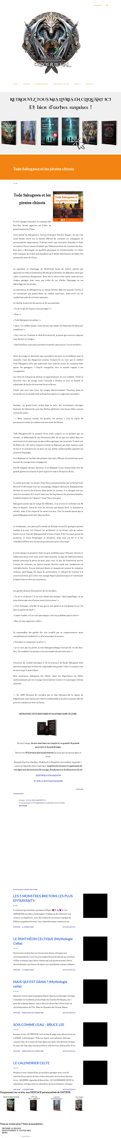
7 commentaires (28, 970)
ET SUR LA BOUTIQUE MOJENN (48, 781)
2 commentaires (28, 927)
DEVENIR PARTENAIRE (41, 84)
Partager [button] (79, 789)
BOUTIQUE (89, 84)
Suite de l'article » (69, 927)
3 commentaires (28, 1089)
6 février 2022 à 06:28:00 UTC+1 (36, 800)
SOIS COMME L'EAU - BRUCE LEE (38, 1025)
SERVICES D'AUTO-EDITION (61, 84)
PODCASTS (77, 84)
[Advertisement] (48, 865)
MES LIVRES (26, 84)
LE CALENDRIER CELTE (31, 1063)
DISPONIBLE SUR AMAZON (48, 775)
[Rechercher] (98, 5)
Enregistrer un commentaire (33, 1013)
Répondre (23, 806)
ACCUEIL (15, 84)
